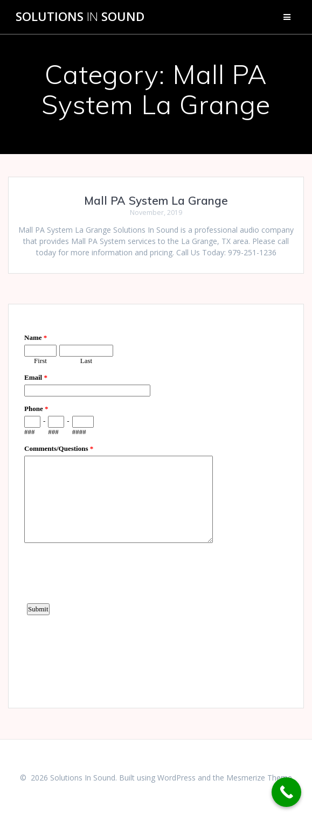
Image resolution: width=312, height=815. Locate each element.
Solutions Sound (80, 17)
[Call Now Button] (286, 792)
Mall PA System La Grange (156, 200)
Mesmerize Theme (259, 777)
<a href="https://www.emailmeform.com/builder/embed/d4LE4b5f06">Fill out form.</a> (156, 505)
